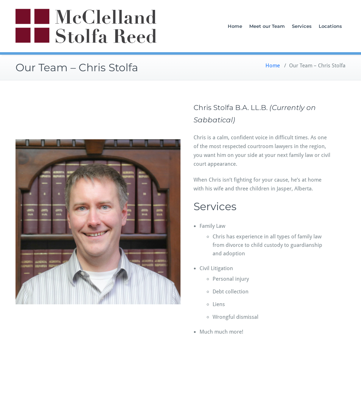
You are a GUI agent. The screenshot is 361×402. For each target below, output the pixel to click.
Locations (330, 26)
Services (302, 26)
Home (235, 26)
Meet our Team (267, 26)
